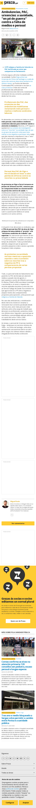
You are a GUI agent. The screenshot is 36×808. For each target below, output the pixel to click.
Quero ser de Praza (18, 621)
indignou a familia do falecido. (12, 297)
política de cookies (12, 789)
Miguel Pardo (5, 28)
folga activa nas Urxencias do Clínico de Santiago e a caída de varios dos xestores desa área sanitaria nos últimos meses (18, 80)
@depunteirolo (14, 28)
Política (18, 712)
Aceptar (26, 803)
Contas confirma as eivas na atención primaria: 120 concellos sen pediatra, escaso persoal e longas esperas (17, 665)
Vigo (22, 712)
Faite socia (31, 3)
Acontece (18, 659)
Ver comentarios (18, 523)
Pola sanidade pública (8, 8)
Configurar (10, 803)
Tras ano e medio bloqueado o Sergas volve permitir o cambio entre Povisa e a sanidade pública (17, 719)
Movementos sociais (22, 8)
